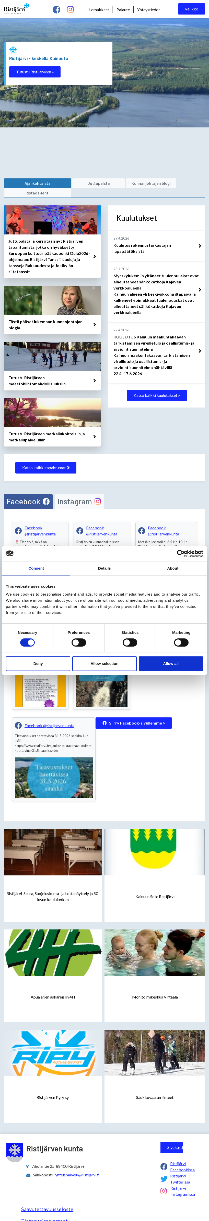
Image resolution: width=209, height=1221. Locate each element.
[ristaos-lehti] (167, 183)
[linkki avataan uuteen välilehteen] (52, 247)
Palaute (123, 9)
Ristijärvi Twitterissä (180, 1168)
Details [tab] (104, 568)
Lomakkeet (99, 9)
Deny (38, 663)
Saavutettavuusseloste (47, 1199)
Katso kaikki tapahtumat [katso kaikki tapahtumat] (46, 458)
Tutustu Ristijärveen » (35, 71)
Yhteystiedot (148, 9)
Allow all (171, 663)
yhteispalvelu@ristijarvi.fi (77, 1164)
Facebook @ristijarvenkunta (40, 520)
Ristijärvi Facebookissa (182, 1156)
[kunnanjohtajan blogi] (115, 183)
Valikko (191, 8)
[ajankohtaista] (29, 183)
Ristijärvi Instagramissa (182, 1180)
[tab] (28, 491)
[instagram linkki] (70, 9)
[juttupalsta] (72, 183)
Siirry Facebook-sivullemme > (133, 712)
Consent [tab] (36, 568)
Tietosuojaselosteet (44, 1210)
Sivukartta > (175, 1137)
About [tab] (172, 568)
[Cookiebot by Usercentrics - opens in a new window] (180, 553)
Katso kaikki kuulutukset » (157, 385)
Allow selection (104, 663)
